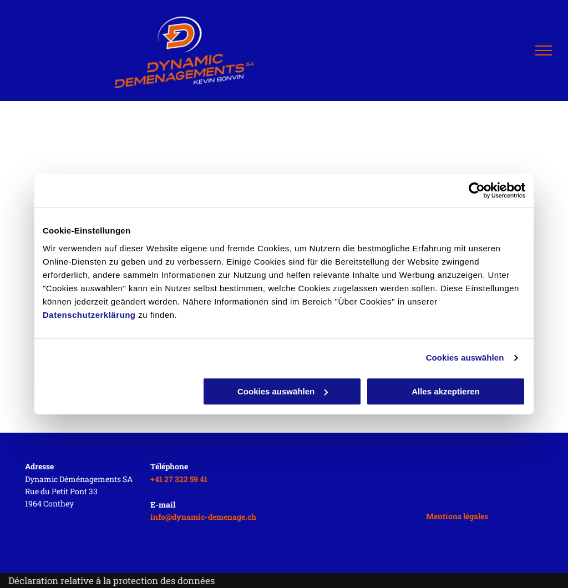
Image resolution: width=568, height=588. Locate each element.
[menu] (543, 50)
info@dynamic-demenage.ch (203, 516)
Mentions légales (457, 516)
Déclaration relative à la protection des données (111, 580)
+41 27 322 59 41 (178, 479)
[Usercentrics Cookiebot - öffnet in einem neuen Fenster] (476, 190)
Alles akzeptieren (446, 391)
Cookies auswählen (465, 357)
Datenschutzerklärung (89, 315)
